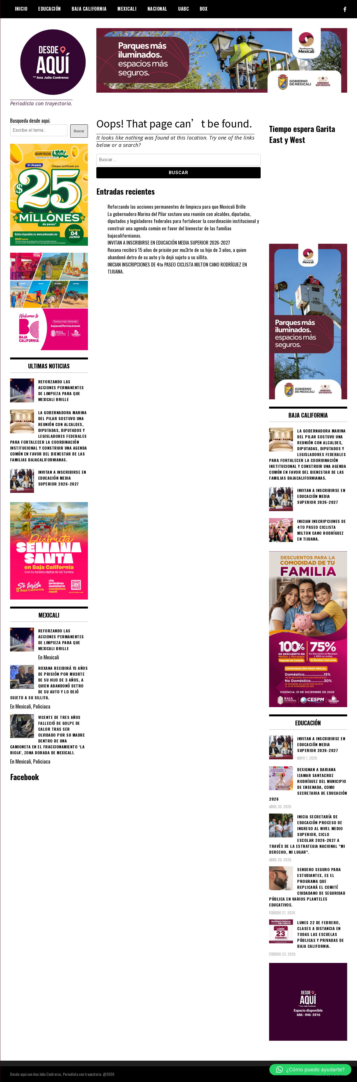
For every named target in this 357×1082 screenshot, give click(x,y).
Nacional (157, 8)
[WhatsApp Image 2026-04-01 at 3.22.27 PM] (49, 597)
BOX (204, 8)
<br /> (308, 193)
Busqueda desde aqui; (30, 120)
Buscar (79, 131)
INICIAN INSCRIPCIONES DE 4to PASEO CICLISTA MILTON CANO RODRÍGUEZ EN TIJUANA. (180, 268)
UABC (183, 8)
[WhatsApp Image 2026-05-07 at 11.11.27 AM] (49, 243)
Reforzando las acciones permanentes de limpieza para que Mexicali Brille (177, 206)
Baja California (89, 8)
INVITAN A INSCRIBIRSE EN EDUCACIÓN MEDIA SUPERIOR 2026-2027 (171, 242)
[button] (310, 1069)
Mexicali (127, 8)
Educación (49, 8)
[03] (308, 1038)
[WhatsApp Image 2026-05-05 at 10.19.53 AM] (49, 348)
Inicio (21, 8)
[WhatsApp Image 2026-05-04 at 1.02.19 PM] (308, 397)
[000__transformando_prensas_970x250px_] (221, 90)
